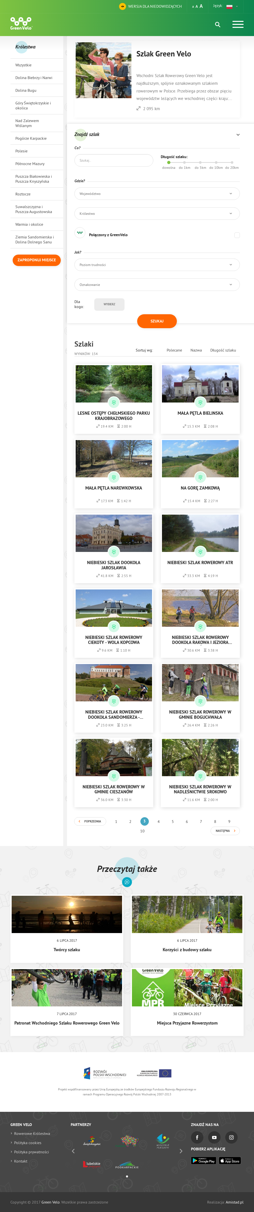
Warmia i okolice (29, 224)
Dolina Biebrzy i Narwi (33, 77)
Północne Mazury (29, 163)
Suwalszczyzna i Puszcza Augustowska (33, 209)
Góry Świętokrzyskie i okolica (33, 105)
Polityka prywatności (31, 1151)
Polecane (174, 350)
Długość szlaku (223, 350)
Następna (223, 831)
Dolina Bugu (25, 90)
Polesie (21, 150)
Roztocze (23, 193)
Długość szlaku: (174, 157)
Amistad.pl (235, 1202)
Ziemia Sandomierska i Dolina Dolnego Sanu (34, 239)
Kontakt (20, 1161)
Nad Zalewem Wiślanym (27, 123)
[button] (232, 6)
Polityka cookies (27, 1142)
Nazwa (196, 350)
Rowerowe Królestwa (32, 1133)
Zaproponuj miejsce (37, 260)
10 (142, 830)
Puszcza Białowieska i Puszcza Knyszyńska (33, 179)
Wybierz (109, 305)
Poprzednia (92, 822)
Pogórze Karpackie (31, 138)
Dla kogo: (79, 304)
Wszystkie (23, 64)
